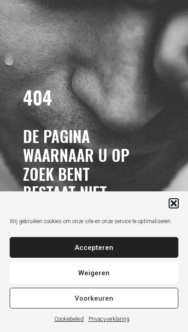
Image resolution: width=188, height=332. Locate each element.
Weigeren (94, 273)
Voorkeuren (94, 298)
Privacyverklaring (108, 319)
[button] (173, 203)
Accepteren (94, 247)
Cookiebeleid (69, 319)
